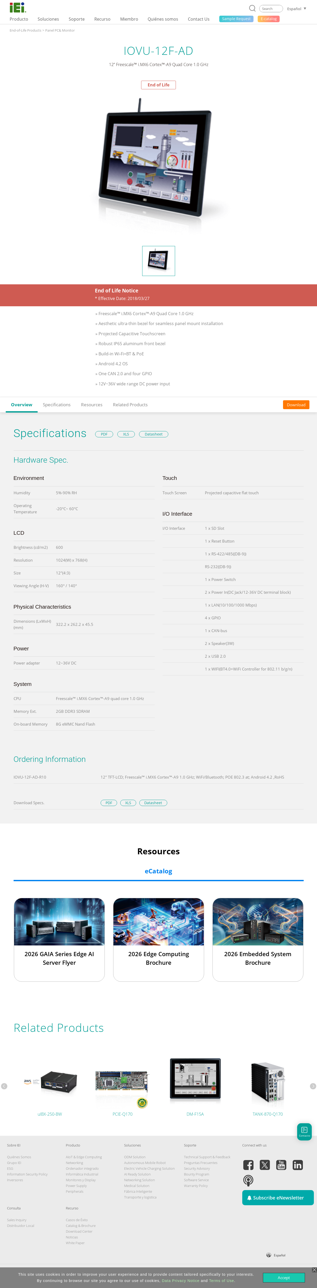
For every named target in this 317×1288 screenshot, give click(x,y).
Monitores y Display (81, 1180)
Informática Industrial (82, 1174)
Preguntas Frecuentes (200, 1162)
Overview (21, 405)
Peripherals (74, 1191)
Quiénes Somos (19, 1157)
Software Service (196, 1180)
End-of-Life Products (25, 30)
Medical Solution (136, 1185)
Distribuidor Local (20, 1225)
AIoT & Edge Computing (84, 1157)
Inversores (15, 1180)
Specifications (57, 405)
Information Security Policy (27, 1174)
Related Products (130, 405)
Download (296, 404)
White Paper (75, 1242)
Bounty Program (196, 1174)
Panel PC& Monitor (60, 30)
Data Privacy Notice (181, 1281)
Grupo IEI (14, 1162)
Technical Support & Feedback (207, 1157)
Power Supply (76, 1185)
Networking (74, 1162)
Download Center (79, 1231)
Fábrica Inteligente (138, 1191)
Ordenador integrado (82, 1168)
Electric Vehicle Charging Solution (149, 1168)
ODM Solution (135, 1157)
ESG (10, 1168)
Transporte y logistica (140, 1197)
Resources (91, 405)
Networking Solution (139, 1180)
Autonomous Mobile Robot (145, 1162)
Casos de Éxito (77, 1220)
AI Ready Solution (137, 1174)
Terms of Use (221, 1281)
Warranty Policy (196, 1185)
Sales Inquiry (16, 1220)
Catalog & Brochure (81, 1225)
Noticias (72, 1237)
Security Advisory (197, 1168)
